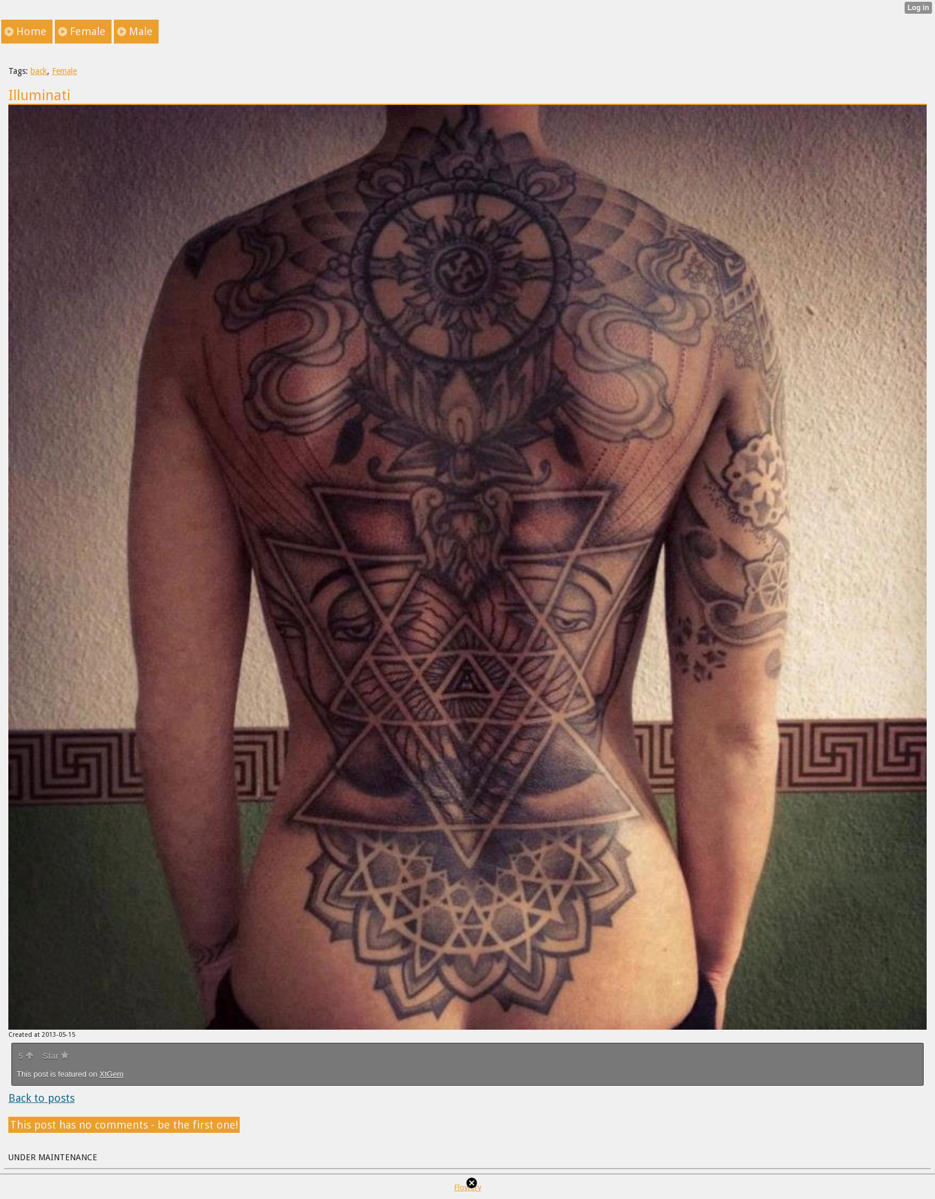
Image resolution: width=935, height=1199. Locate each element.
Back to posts (41, 1098)
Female (64, 71)
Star (55, 1056)
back (38, 71)
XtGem (111, 1074)
